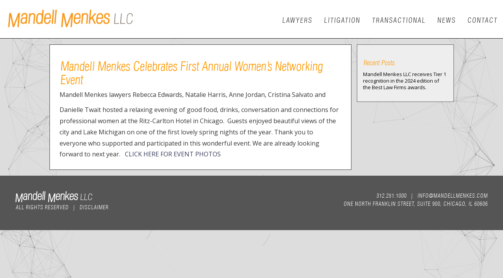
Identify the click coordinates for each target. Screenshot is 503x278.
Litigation (342, 19)
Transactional (398, 19)
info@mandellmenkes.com (452, 195)
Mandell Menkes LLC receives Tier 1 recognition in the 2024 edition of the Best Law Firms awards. (404, 81)
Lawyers (297, 19)
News (446, 19)
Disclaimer (93, 206)
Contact (482, 19)
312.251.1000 (391, 195)
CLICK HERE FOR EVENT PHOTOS (173, 154)
